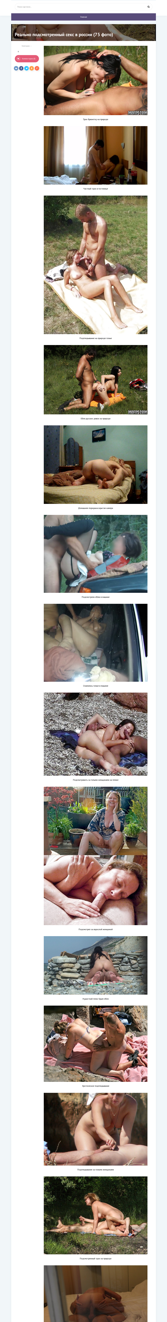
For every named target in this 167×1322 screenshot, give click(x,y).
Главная (83, 17)
